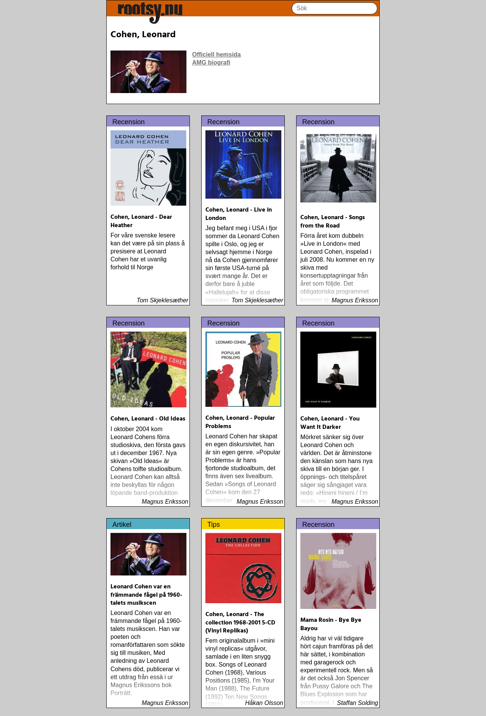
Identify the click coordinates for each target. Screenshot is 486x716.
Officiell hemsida (216, 54)
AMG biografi (211, 62)
